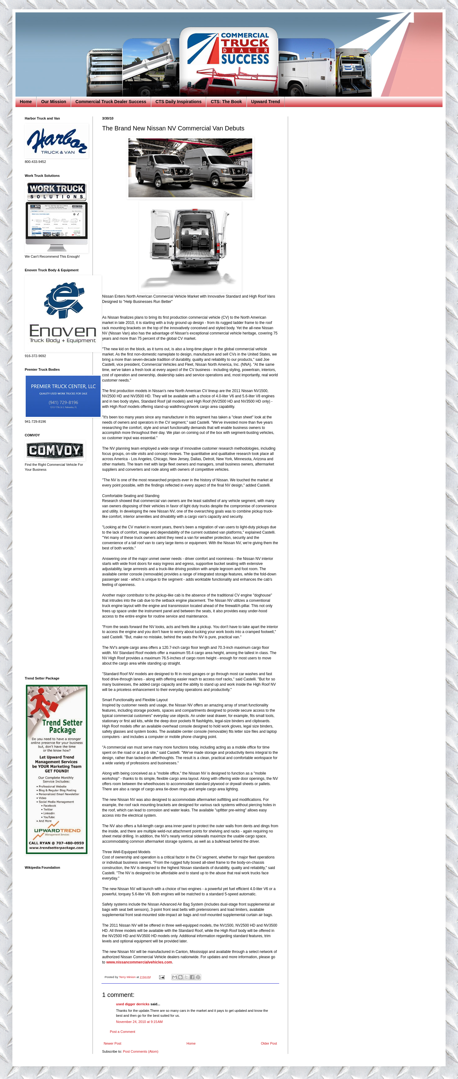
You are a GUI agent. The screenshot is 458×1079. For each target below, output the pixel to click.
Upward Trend (265, 101)
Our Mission (53, 101)
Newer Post (112, 1043)
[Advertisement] (54, 574)
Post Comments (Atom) (140, 1051)
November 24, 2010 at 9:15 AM (139, 1022)
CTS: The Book (226, 101)
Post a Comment (122, 1031)
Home (26, 101)
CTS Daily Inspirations (179, 101)
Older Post (269, 1043)
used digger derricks (132, 1004)
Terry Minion (127, 977)
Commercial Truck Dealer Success (111, 101)
